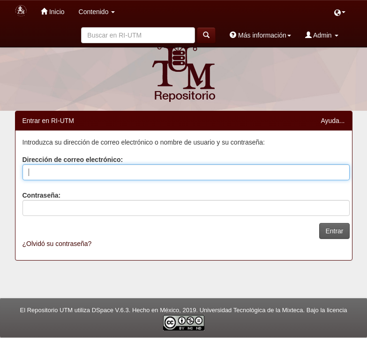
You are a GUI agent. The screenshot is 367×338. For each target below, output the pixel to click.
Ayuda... (333, 120)
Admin (321, 35)
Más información (260, 35)
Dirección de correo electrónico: (72, 159)
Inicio (53, 11)
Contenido (97, 11)
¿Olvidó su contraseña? (57, 243)
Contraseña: (41, 195)
